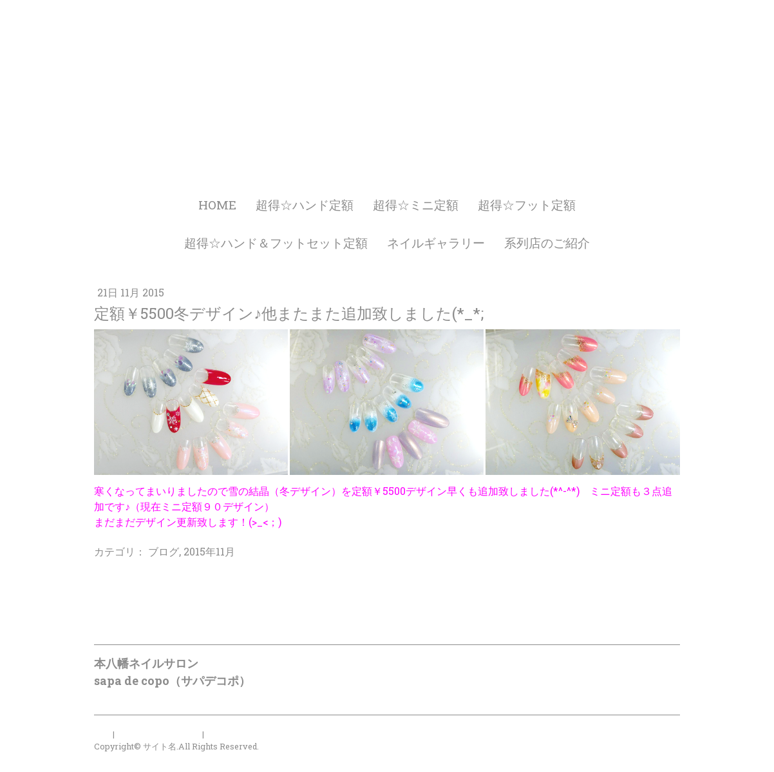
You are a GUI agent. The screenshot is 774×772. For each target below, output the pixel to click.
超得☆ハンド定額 (305, 205)
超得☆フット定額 (527, 205)
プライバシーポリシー (158, 734)
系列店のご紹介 (547, 243)
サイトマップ (231, 734)
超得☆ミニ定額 (415, 205)
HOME (217, 205)
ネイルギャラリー (436, 243)
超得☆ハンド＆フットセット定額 (276, 243)
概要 (102, 734)
